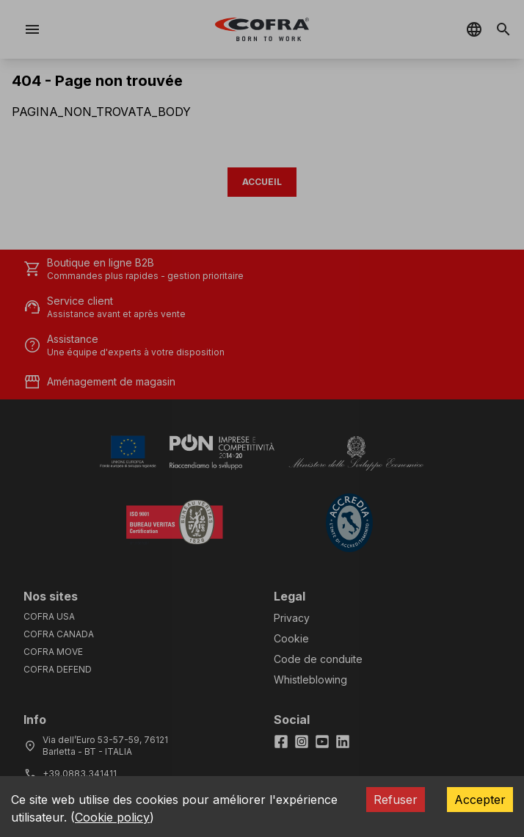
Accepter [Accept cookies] (480, 799)
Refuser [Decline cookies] (396, 799)
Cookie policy (112, 817)
